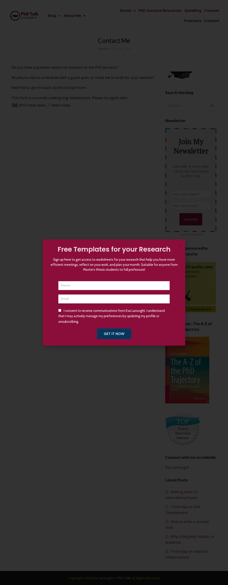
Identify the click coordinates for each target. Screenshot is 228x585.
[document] (114, 292)
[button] (180, 245)
